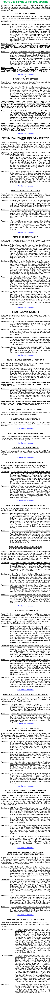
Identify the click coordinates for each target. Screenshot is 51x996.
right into (29, 282)
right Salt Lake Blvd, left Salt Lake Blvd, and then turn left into (30, 215)
